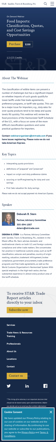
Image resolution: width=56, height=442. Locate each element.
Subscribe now (18, 310)
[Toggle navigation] (52, 4)
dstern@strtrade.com (28, 228)
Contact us (16, 376)
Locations (12, 358)
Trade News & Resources (19, 332)
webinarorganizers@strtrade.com (28, 135)
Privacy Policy (28, 432)
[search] (44, 4)
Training (11, 336)
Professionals (14, 343)
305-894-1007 (24, 224)
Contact (11, 366)
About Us (11, 351)
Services (11, 324)
